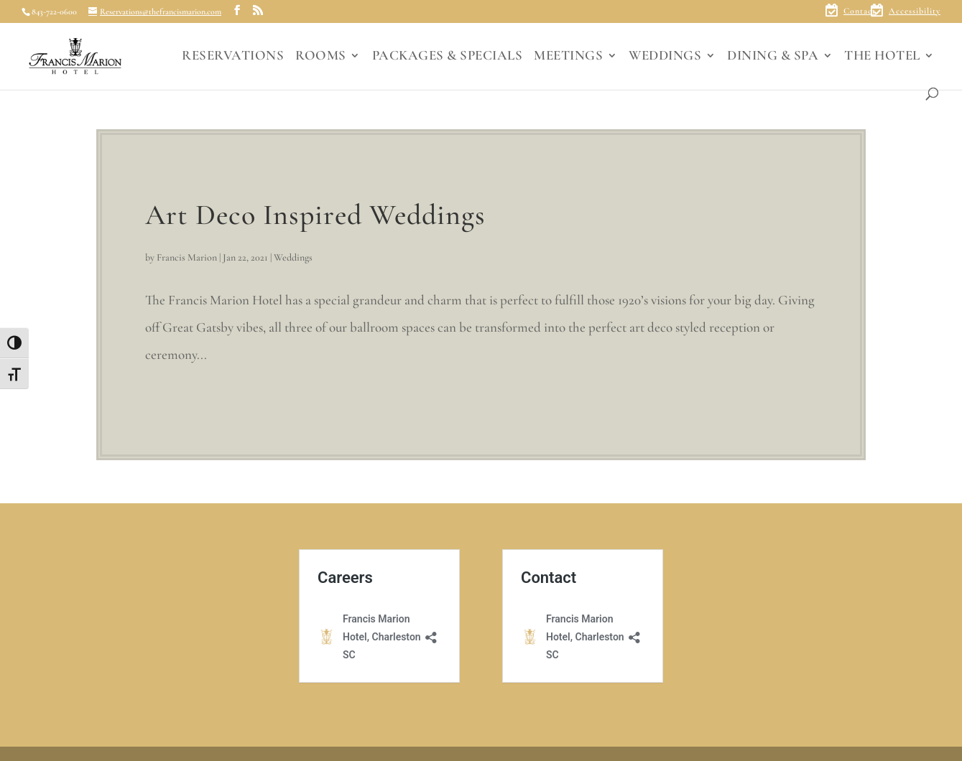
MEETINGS (568, 56)
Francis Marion (187, 257)
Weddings (293, 257)
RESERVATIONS (233, 56)
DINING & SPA (772, 56)
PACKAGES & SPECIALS (447, 56)
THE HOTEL (882, 56)
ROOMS (320, 56)
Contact (859, 11)
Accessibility (914, 11)
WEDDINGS (665, 56)
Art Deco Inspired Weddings (315, 214)
